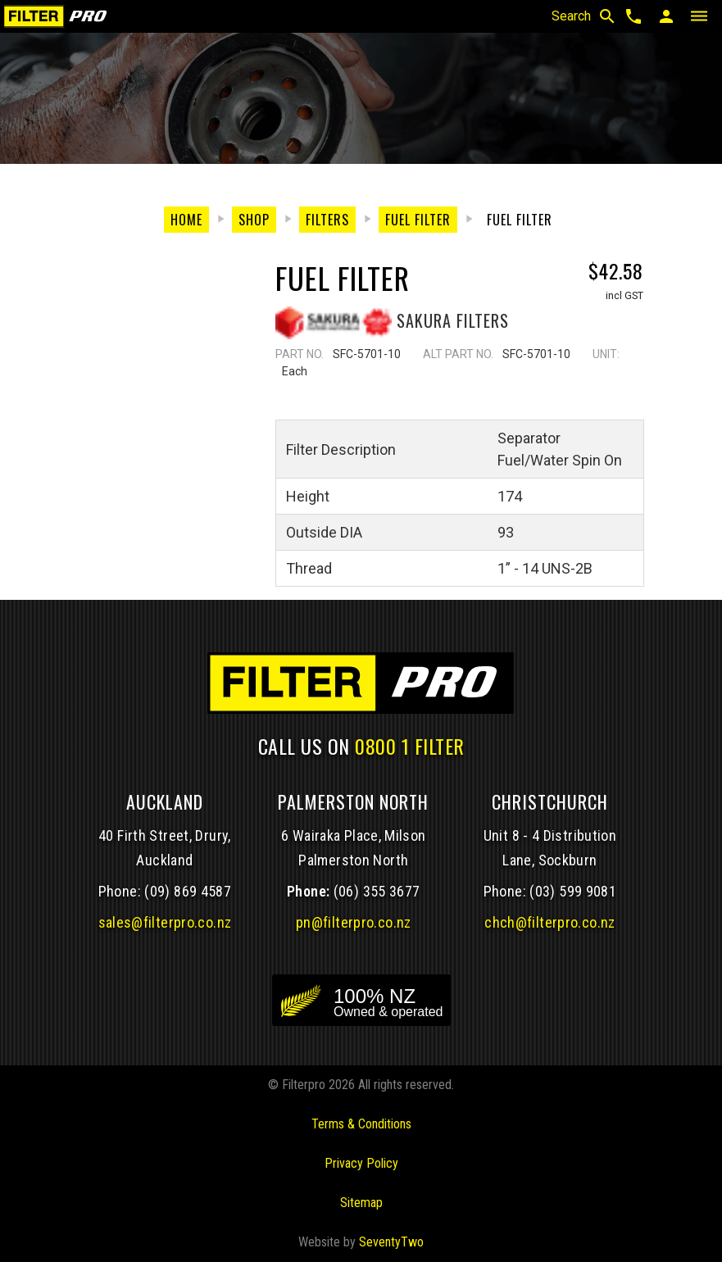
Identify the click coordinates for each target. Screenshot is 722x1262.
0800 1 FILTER (410, 745)
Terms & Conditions (361, 1124)
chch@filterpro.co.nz (549, 922)
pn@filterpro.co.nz (353, 922)
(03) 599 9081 (572, 891)
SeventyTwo (391, 1242)
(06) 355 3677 (377, 891)
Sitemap (361, 1202)
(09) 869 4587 (187, 891)
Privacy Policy (361, 1163)
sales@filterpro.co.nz (165, 922)
